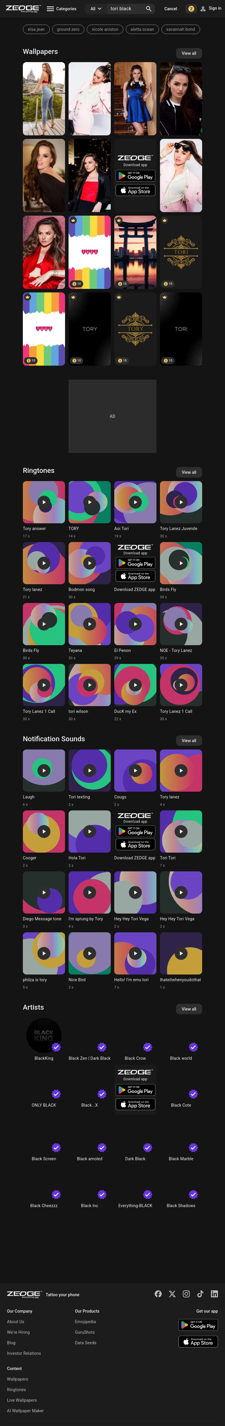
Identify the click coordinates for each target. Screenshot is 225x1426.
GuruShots (85, 1332)
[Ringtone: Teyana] (90, 631)
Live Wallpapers (22, 1400)
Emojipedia (85, 1321)
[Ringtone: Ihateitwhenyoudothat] (181, 961)
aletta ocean (142, 29)
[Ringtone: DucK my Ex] (135, 692)
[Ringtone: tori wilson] (90, 692)
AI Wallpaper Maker (25, 1410)
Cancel (170, 8)
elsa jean (36, 29)
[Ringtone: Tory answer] (44, 510)
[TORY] (135, 329)
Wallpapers (17, 1379)
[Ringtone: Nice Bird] (90, 961)
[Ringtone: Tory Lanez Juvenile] (181, 510)
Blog (11, 1342)
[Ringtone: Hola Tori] (90, 839)
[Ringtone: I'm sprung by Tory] (90, 900)
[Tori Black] (44, 98)
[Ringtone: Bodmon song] (90, 570)
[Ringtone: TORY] (90, 510)
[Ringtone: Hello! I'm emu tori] (135, 961)
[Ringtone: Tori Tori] (181, 839)
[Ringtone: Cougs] (135, 778)
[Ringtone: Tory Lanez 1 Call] (44, 692)
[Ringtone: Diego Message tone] (44, 900)
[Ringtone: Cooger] (44, 839)
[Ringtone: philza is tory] (44, 961)
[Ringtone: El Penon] (135, 631)
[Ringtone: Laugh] (44, 778)
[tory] (90, 252)
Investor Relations (24, 1353)
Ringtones (16, 1389)
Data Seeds (85, 1342)
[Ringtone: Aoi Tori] (135, 510)
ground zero (68, 29)
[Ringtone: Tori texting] (90, 778)
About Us (15, 1321)
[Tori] (181, 252)
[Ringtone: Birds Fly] (181, 570)
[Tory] (90, 329)
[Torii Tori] (135, 252)
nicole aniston (105, 29)
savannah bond (180, 29)
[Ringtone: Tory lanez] (44, 570)
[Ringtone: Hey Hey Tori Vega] (135, 900)
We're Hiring (18, 1332)
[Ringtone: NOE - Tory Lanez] (181, 631)
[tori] (44, 329)
